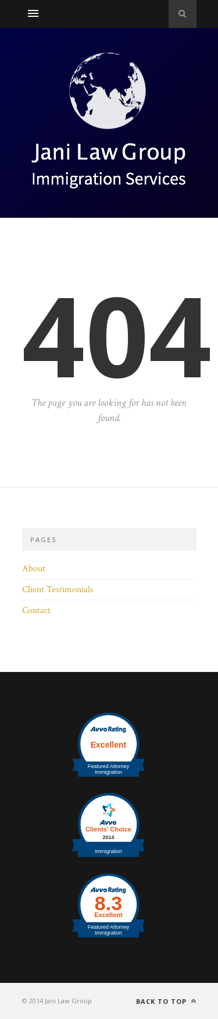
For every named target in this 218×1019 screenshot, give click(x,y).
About (33, 568)
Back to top (166, 1001)
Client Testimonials (58, 589)
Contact (36, 610)
